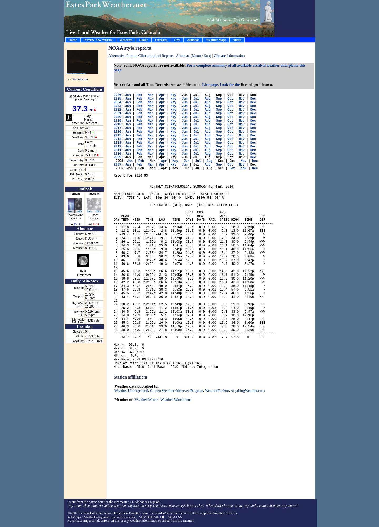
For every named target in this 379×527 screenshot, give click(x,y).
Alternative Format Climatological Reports (140, 56)
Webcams (125, 40)
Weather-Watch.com (175, 399)
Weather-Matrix (146, 399)
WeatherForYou (217, 391)
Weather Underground (131, 391)
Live (177, 40)
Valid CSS (175, 517)
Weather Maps (216, 40)
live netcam (80, 79)
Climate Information (229, 56)
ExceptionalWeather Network (217, 513)
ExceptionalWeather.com (131, 513)
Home (73, 40)
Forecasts (161, 40)
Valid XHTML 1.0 (151, 517)
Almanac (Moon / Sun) (194, 56)
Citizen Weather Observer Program (176, 391)
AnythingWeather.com (248, 391)
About (237, 40)
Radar (143, 40)
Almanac (193, 40)
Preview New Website (98, 40)
